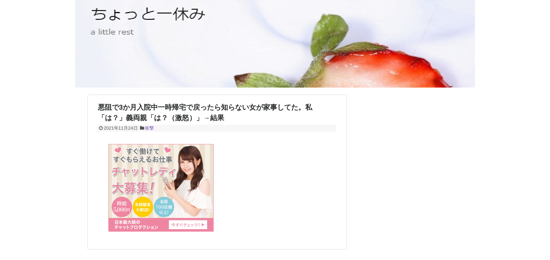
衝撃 (149, 128)
